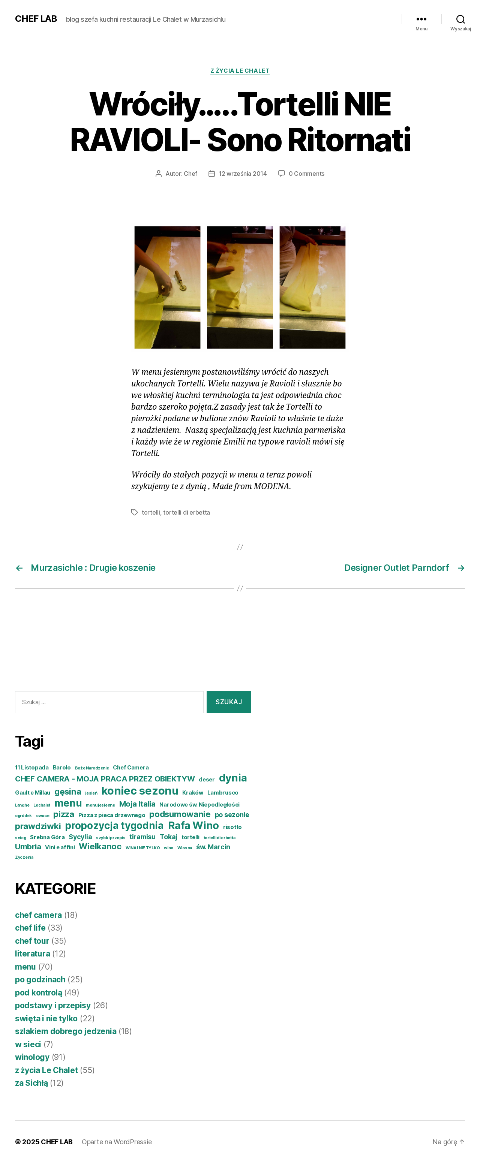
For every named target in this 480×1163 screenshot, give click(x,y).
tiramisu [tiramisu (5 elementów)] (142, 837)
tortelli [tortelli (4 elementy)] (191, 837)
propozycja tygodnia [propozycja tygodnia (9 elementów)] (114, 825)
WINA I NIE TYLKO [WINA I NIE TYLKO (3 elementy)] (143, 848)
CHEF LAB (36, 18)
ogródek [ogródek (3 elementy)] (23, 815)
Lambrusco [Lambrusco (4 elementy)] (223, 792)
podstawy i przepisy (53, 1005)
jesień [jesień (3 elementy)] (91, 793)
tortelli (151, 512)
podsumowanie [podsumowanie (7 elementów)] (180, 814)
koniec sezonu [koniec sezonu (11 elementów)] (139, 790)
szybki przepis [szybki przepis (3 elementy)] (110, 837)
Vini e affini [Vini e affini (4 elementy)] (60, 847)
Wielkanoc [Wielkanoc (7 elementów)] (100, 846)
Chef (190, 173)
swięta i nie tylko (46, 1018)
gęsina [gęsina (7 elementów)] (67, 791)
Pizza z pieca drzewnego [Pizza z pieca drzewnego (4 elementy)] (112, 815)
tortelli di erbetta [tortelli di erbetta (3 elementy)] (220, 837)
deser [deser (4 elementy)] (207, 779)
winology (32, 1057)
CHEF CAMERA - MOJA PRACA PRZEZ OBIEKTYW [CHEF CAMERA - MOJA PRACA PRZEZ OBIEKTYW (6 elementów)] (105, 778)
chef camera (38, 915)
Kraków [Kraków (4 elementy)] (192, 792)
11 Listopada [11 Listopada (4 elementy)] (32, 767)
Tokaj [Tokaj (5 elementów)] (169, 837)
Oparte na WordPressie (117, 1142)
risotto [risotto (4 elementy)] (232, 827)
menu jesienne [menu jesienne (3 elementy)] (100, 805)
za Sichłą (31, 1083)
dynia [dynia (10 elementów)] (233, 777)
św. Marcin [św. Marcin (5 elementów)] (213, 847)
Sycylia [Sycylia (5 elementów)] (80, 837)
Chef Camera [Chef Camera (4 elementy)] (130, 767)
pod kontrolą (38, 992)
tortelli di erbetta (186, 512)
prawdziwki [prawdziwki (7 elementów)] (38, 826)
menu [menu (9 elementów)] (68, 803)
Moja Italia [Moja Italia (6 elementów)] (137, 803)
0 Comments (306, 173)
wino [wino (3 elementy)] (168, 848)
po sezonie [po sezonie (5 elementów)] (232, 815)
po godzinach (40, 979)
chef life (30, 927)
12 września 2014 (243, 173)
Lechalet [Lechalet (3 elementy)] (41, 805)
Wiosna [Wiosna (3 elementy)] (184, 848)
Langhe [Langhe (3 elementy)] (22, 805)
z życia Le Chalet (240, 70)
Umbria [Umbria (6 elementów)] (28, 846)
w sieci (28, 1044)
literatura (32, 953)
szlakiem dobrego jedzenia (65, 1031)
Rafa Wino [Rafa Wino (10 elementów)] (193, 825)
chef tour (32, 941)
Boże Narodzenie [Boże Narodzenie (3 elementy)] (92, 768)
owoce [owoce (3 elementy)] (43, 815)
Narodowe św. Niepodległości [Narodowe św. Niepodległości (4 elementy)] (199, 804)
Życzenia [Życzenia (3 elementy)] (24, 857)
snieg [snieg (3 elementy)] (20, 837)
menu (25, 966)
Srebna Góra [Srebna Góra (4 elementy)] (47, 837)
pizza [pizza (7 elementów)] (63, 814)
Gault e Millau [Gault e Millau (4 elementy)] (32, 792)
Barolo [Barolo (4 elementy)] (62, 767)
